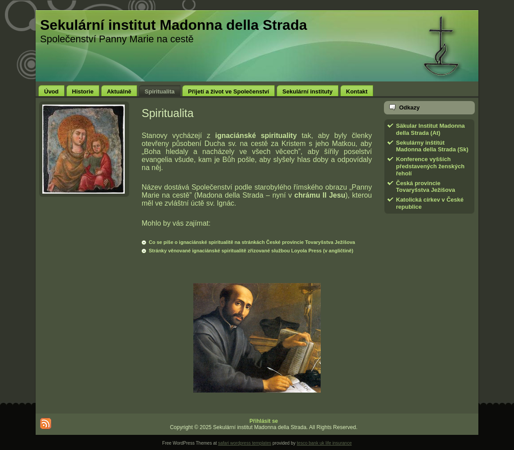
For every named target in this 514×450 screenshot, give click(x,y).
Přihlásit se (263, 421)
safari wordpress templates (245, 443)
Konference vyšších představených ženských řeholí (430, 166)
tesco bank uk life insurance (324, 443)
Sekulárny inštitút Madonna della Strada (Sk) (432, 146)
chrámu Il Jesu (319, 195)
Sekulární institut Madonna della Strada (173, 25)
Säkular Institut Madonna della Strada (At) (430, 129)
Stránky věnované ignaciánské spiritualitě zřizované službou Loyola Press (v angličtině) (251, 250)
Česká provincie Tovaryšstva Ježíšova (425, 187)
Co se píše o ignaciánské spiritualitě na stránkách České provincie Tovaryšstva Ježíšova (252, 242)
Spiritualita (168, 113)
